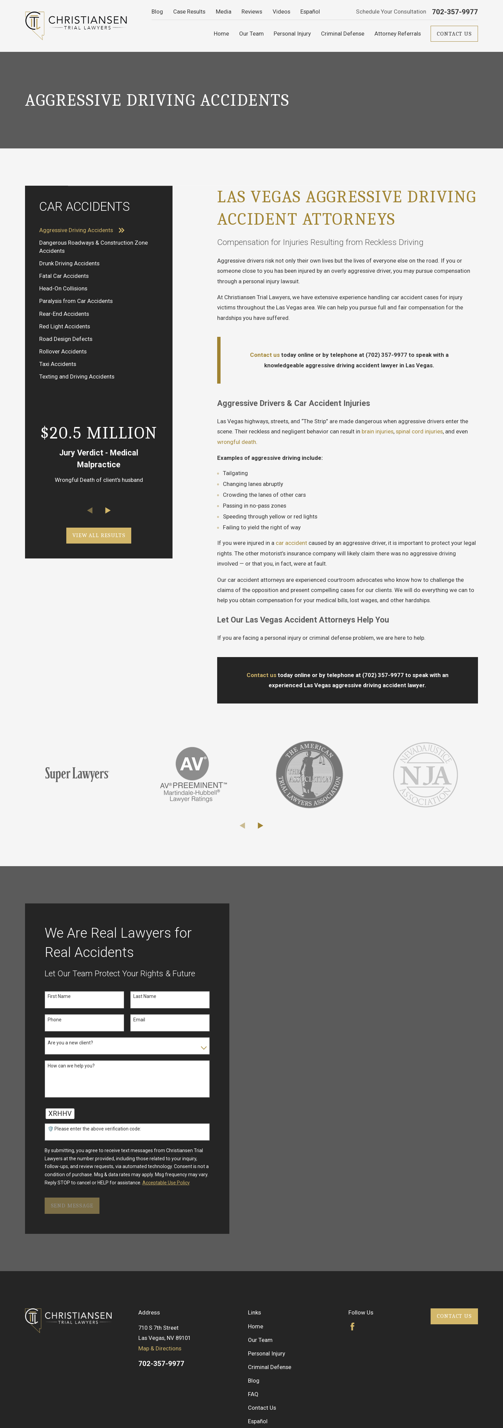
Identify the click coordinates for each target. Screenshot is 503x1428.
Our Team (260, 1340)
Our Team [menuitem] (251, 33)
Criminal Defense (269, 1367)
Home (255, 1326)
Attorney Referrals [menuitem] (397, 33)
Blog (157, 11)
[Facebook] (352, 1327)
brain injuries (377, 431)
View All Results (98, 535)
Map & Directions (159, 1348)
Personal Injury (266, 1353)
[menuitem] (99, 230)
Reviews (252, 11)
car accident (291, 542)
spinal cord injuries (419, 431)
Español (310, 11)
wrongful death (236, 441)
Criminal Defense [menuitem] (342, 33)
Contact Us (454, 33)
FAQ (253, 1394)
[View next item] (108, 510)
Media (223, 11)
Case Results (189, 11)
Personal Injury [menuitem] (292, 33)
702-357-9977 (455, 12)
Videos (281, 11)
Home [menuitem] (221, 33)
